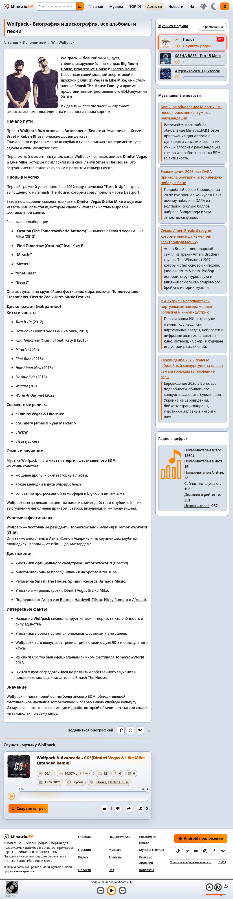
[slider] (83, 796)
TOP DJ (135, 6)
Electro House (123, 68)
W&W (23, 432)
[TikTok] (178, 851)
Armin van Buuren (57, 599)
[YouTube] (196, 851)
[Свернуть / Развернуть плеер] (224, 885)
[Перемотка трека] (203, 62)
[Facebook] (214, 851)
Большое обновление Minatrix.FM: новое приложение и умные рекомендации (191, 112)
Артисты (154, 6)
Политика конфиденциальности (190, 862)
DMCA (222, 862)
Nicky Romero (116, 599)
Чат (192, 6)
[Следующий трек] (122, 890)
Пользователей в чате (203, 461)
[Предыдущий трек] (100, 890)
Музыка (116, 6)
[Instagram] (205, 851)
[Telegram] (187, 851)
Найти (79, 6)
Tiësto (97, 599)
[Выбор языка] (203, 6)
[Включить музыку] (111, 890)
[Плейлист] (218, 887)
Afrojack (139, 599)
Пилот (188, 39)
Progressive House (90, 68)
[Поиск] (60, 6)
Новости (175, 6)
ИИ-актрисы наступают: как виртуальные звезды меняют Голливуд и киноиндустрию (186, 306)
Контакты (146, 870)
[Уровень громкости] (216, 894)
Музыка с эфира (151, 850)
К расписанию (212, 27)
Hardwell (82, 599)
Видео (83, 857)
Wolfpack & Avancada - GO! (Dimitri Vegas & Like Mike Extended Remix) (91, 760)
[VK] (223, 851)
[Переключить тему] (214, 6)
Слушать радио (197, 46)
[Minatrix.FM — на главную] (19, 6)
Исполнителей (197, 505)
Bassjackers (28, 441)
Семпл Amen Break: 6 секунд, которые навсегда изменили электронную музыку (186, 236)
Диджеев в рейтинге (202, 494)
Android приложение (200, 838)
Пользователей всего (202, 450)
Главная (96, 6)
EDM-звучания (134, 91)
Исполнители (34, 42)
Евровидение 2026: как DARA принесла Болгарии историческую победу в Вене (191, 177)
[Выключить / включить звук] (209, 887)
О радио (84, 850)
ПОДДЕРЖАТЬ (119, 837)
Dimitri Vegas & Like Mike (103, 80)
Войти (225, 6)
